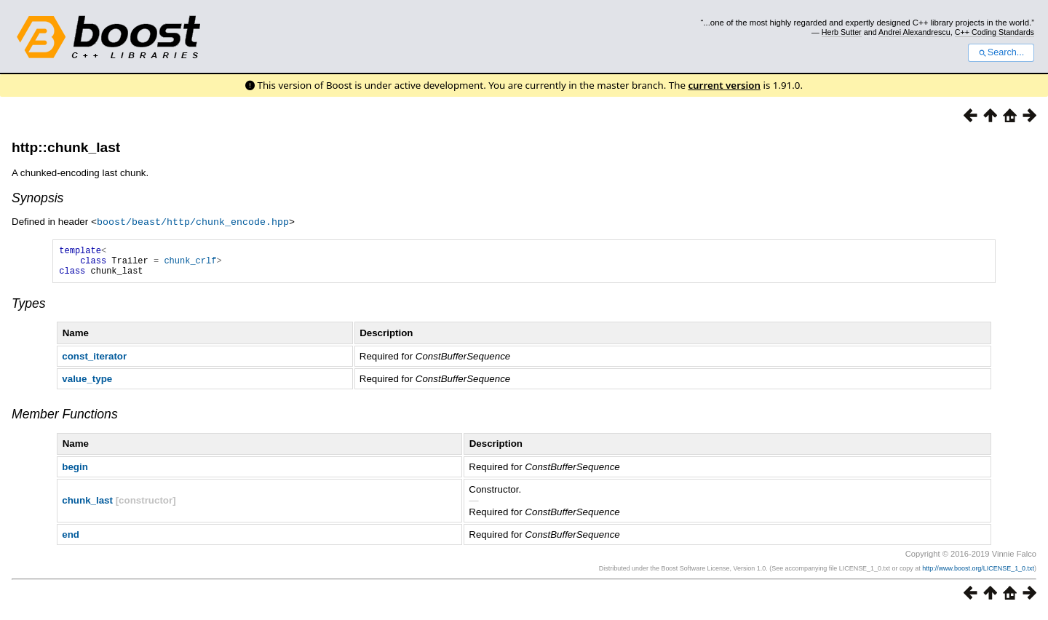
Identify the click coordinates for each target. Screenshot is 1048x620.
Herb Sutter (842, 32)
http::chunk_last (66, 147)
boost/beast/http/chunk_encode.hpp (193, 221)
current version (724, 85)
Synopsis (37, 198)
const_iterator (94, 362)
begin (75, 472)
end (70, 540)
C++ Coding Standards (994, 32)
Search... (1001, 52)
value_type (87, 384)
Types (29, 309)
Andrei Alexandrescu (914, 32)
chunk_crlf (190, 264)
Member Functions (65, 420)
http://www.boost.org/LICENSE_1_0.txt (978, 574)
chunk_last (87, 506)
